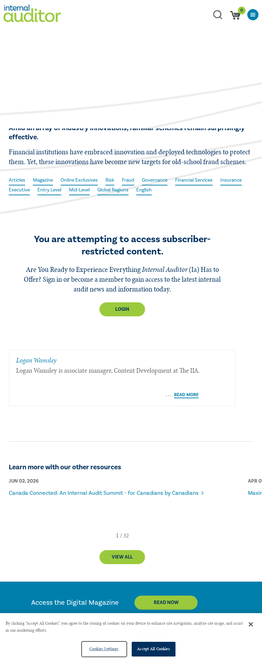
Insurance (231, 180)
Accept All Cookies (153, 649)
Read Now (166, 577)
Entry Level (49, 190)
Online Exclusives (79, 180)
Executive (19, 190)
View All (122, 531)
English (144, 190)
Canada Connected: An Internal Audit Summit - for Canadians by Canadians (104, 467)
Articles (17, 180)
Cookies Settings (103, 649)
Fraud (128, 180)
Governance (154, 180)
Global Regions (113, 190)
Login (122, 309)
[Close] (250, 624)
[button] (117, 510)
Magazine (43, 180)
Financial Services (194, 180)
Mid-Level (79, 190)
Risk (109, 180)
